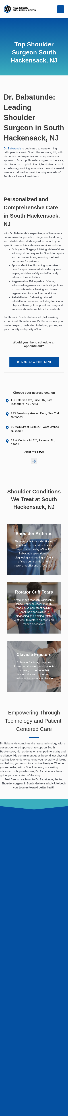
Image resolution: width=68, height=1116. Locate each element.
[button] (34, 362)
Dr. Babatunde (12, 148)
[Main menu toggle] (60, 9)
